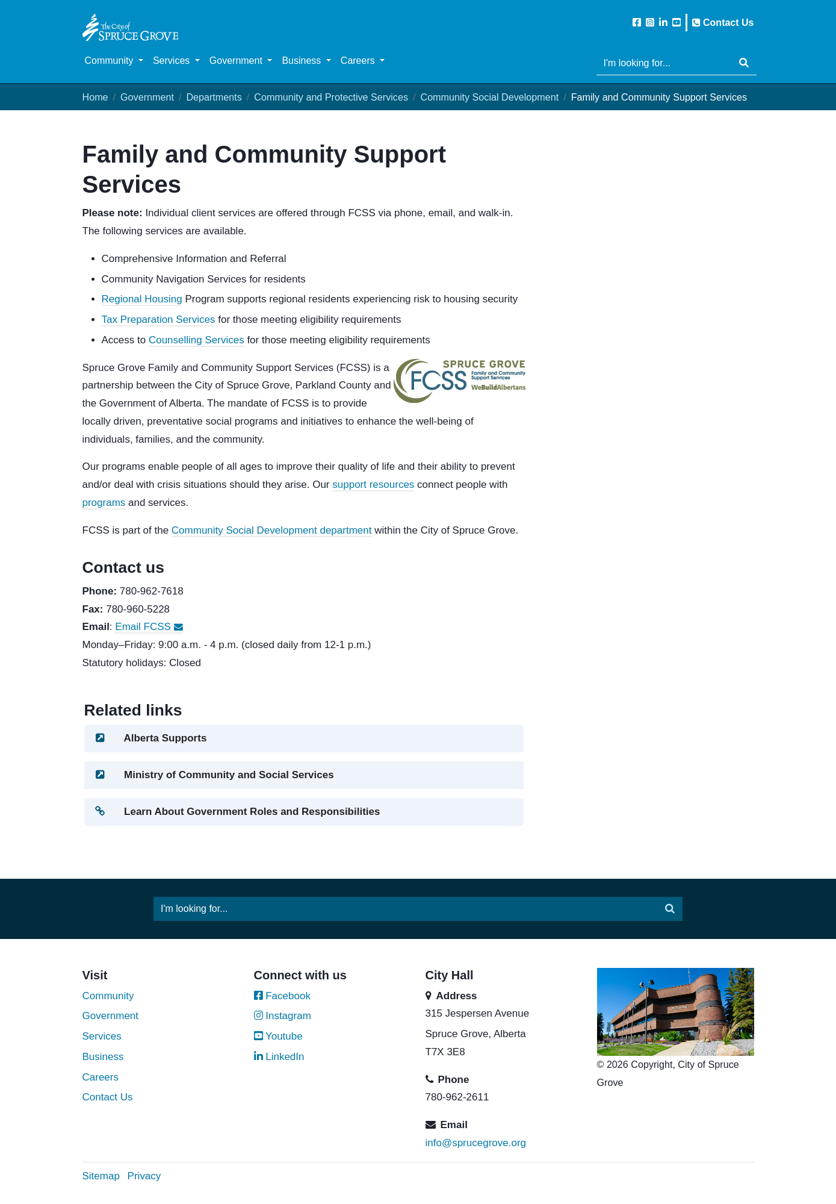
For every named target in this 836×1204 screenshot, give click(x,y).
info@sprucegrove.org (476, 1143)
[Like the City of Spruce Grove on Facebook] (637, 22)
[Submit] (744, 63)
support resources (373, 484)
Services (102, 1036)
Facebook (282, 996)
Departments (213, 97)
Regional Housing (142, 299)
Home (95, 97)
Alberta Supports (150, 738)
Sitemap (101, 1176)
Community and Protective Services (331, 97)
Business (103, 1056)
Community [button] (110, 60)
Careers (100, 1077)
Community (108, 996)
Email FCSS (148, 626)
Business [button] (302, 60)
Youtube (278, 1036)
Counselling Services (196, 340)
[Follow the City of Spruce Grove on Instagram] (650, 22)
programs (104, 502)
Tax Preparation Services (158, 319)
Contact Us (723, 22)
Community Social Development (489, 97)
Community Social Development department (272, 530)
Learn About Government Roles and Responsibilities (237, 811)
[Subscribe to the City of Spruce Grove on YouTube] (676, 22)
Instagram (282, 1016)
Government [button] (237, 60)
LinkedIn (279, 1056)
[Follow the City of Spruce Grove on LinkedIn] (663, 22)
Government (147, 97)
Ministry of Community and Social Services (214, 775)
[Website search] (663, 63)
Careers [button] (359, 60)
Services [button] (173, 60)
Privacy (144, 1176)
